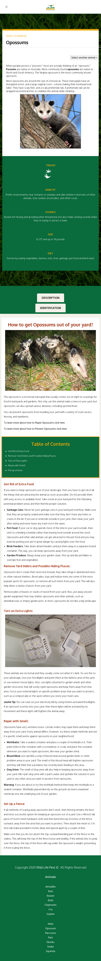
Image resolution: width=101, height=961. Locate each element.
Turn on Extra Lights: (18, 460)
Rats (50, 937)
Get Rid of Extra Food (18, 451)
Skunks (50, 942)
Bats (50, 891)
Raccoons (50, 932)
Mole (50, 923)
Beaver (50, 895)
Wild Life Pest (45, 867)
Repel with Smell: (17, 465)
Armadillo (50, 886)
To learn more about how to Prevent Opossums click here (35, 428)
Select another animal (84, 57)
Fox (51, 909)
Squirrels (50, 951)
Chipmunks (50, 904)
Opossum (50, 928)
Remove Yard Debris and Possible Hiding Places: (32, 455)
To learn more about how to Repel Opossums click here (34, 422)
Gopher (51, 913)
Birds (50, 900)
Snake (50, 946)
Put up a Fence (15, 470)
